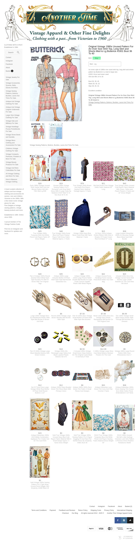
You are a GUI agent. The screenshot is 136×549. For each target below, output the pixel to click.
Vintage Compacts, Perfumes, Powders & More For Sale (13, 156)
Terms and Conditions (39, 510)
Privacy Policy (109, 510)
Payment (53, 510)
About (8, 67)
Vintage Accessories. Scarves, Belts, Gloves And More (13, 85)
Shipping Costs (96, 510)
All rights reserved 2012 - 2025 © (92, 513)
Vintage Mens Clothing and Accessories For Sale (13, 143)
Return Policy (82, 510)
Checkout (65, 513)
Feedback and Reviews (67, 510)
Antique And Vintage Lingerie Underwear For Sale (13, 109)
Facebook (9, 64)
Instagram (9, 61)
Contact (8, 57)
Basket (8, 71)
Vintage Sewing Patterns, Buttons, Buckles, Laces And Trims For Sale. (54, 145)
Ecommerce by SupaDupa (128, 537)
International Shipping (124, 510)
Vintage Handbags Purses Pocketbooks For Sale (13, 129)
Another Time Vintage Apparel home (119, 513)
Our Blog (75, 513)
